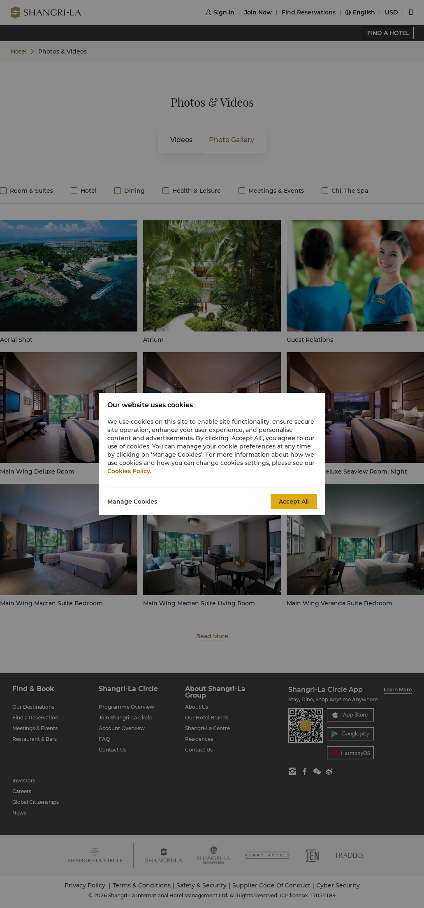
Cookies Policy (128, 471)
